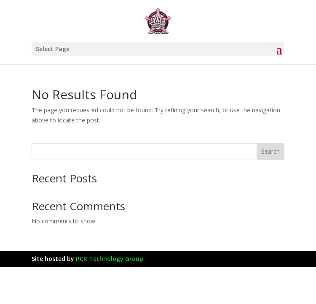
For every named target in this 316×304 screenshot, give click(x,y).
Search (270, 151)
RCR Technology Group (109, 259)
